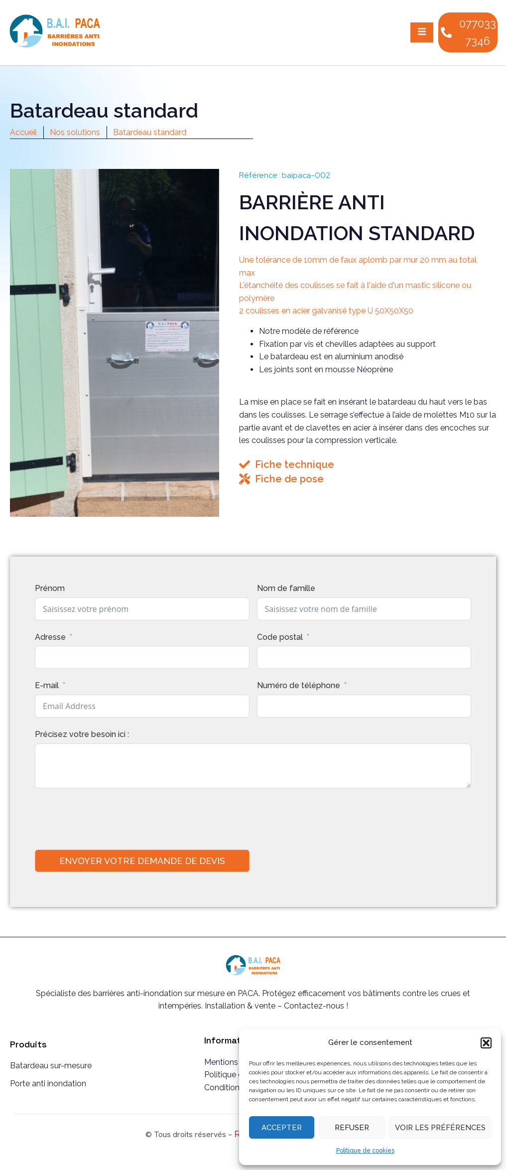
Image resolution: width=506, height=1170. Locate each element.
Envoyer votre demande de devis (142, 861)
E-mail (47, 685)
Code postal (280, 637)
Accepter (281, 1127)
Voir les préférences (440, 1127)
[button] (486, 1043)
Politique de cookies (365, 1150)
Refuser (352, 1127)
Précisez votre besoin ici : (82, 734)
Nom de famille (286, 588)
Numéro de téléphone (298, 685)
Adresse (50, 637)
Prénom (50, 588)
